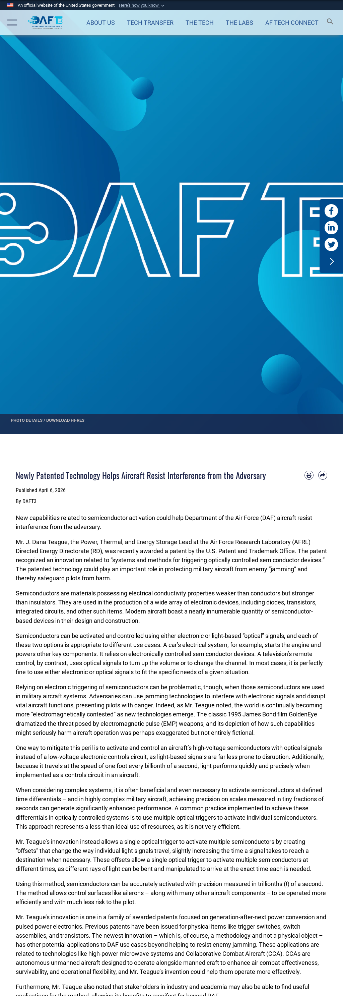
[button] (142, 5)
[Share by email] (322, 475)
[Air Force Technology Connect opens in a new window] (292, 22)
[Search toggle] (331, 22)
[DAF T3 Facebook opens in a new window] (331, 210)
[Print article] (309, 475)
